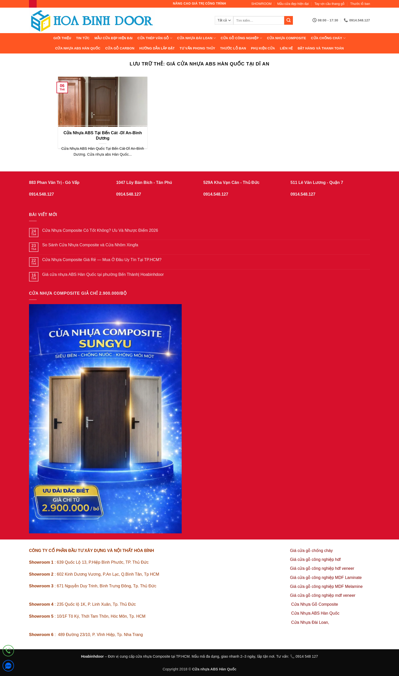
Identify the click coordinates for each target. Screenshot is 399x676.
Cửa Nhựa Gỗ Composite (315, 604)
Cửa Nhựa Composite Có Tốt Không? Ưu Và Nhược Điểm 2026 (100, 230)
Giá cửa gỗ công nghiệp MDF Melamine (326, 586)
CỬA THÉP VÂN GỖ (154, 38)
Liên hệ (286, 48)
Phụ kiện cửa (263, 48)
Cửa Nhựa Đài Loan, (310, 622)
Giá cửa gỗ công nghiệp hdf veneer (322, 568)
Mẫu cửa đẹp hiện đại (293, 4)
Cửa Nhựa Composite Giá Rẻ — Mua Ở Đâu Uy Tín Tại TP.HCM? (102, 260)
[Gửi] (288, 20)
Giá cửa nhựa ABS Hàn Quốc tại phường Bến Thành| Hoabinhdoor (103, 274)
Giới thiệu (62, 38)
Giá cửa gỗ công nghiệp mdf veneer (322, 595)
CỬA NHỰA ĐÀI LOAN (196, 38)
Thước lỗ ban (360, 4)
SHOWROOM (261, 4)
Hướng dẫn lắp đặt (157, 48)
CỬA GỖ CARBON (120, 48)
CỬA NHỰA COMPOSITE (286, 38)
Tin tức (83, 38)
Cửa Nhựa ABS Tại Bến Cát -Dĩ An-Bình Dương (102, 135)
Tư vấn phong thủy (197, 48)
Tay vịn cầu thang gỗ (330, 4)
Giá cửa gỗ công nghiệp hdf (315, 559)
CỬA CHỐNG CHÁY (328, 38)
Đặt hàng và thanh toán (321, 48)
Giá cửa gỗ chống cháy (311, 550)
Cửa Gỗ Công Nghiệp (241, 38)
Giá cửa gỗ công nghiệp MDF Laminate (326, 577)
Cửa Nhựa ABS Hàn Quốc (78, 48)
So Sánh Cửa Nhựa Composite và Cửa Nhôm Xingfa (90, 245)
